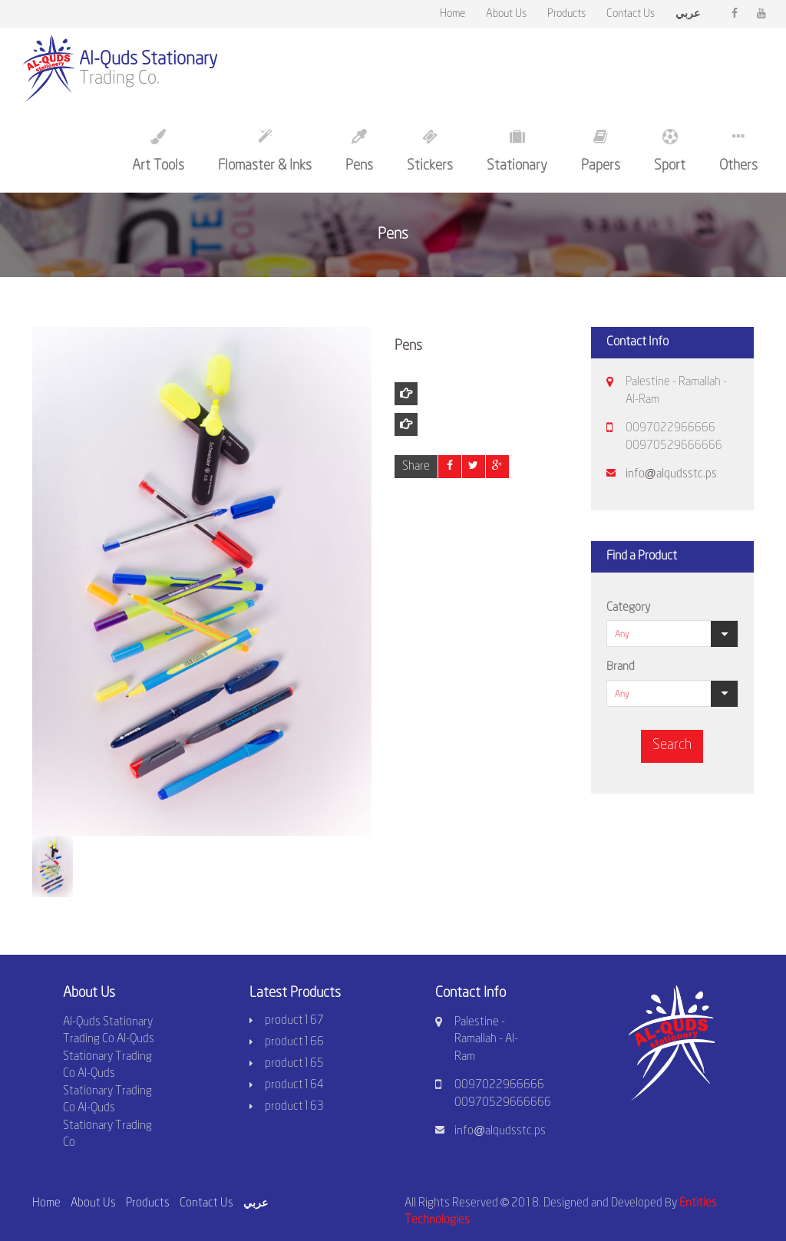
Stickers (430, 151)
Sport (669, 151)
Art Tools (158, 151)
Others (738, 151)
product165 (294, 1063)
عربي (255, 1202)
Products (566, 14)
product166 (294, 1042)
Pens (359, 151)
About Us (506, 14)
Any (622, 634)
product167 (294, 1020)
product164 (294, 1085)
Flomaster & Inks (265, 151)
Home (452, 14)
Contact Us (630, 14)
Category (628, 607)
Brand (620, 667)
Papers (600, 151)
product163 (294, 1106)
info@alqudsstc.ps (671, 474)
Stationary (517, 151)
